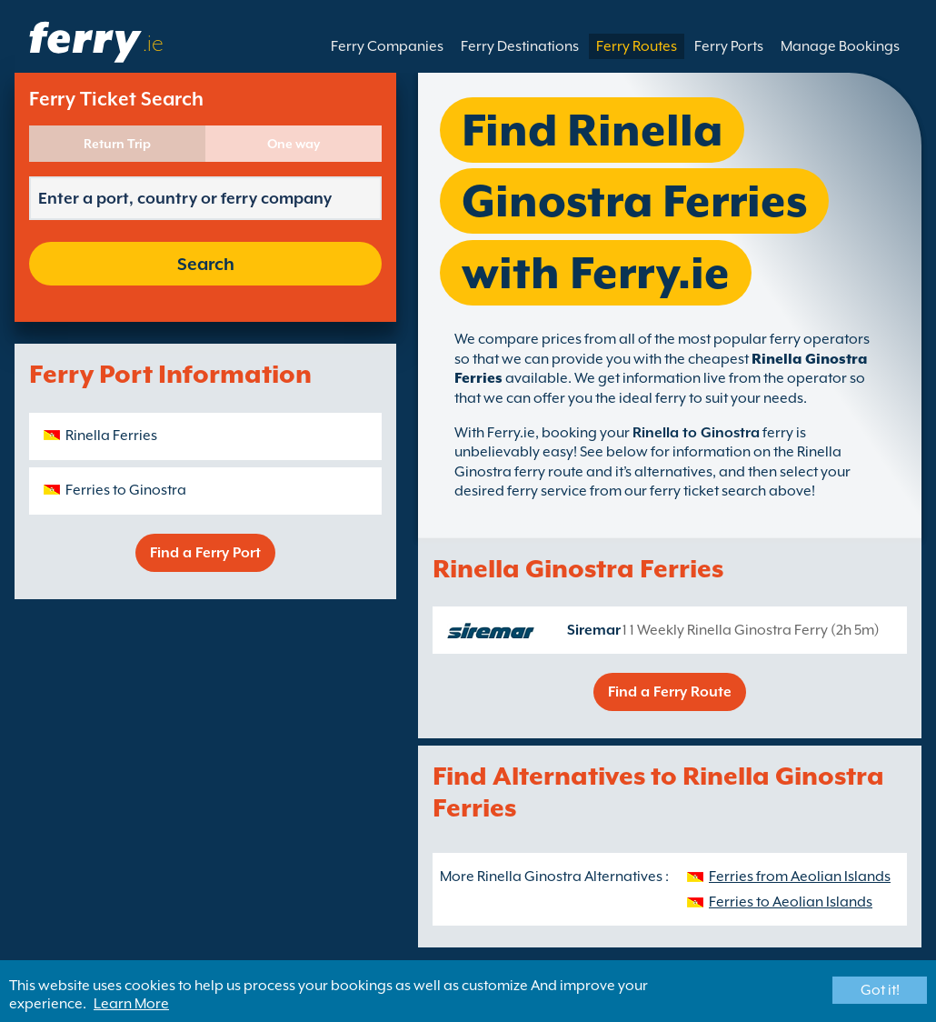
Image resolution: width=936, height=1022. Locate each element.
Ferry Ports (728, 46)
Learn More (131, 1004)
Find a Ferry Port (205, 553)
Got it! (880, 990)
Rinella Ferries (111, 435)
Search (205, 264)
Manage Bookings (840, 46)
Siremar (594, 630)
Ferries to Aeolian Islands (790, 902)
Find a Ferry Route (670, 692)
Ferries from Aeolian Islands (800, 876)
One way (293, 143)
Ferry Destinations (520, 46)
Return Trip (117, 143)
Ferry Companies (387, 46)
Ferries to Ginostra (125, 490)
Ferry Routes (636, 46)
